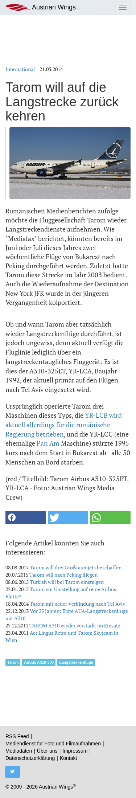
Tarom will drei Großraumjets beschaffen (75, 567)
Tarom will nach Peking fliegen (63, 574)
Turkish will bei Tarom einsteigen (67, 581)
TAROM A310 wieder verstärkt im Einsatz (74, 625)
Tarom (12, 662)
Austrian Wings (40, 7)
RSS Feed (17, 736)
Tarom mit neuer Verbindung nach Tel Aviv (77, 603)
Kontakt (68, 758)
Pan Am (48, 443)
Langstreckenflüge (76, 662)
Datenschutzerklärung (30, 758)
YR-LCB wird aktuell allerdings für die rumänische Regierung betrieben (63, 424)
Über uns (47, 751)
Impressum (74, 751)
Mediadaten (18, 751)
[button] (25, 517)
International (20, 69)
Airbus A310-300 (39, 662)
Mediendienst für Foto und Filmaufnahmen (53, 743)
